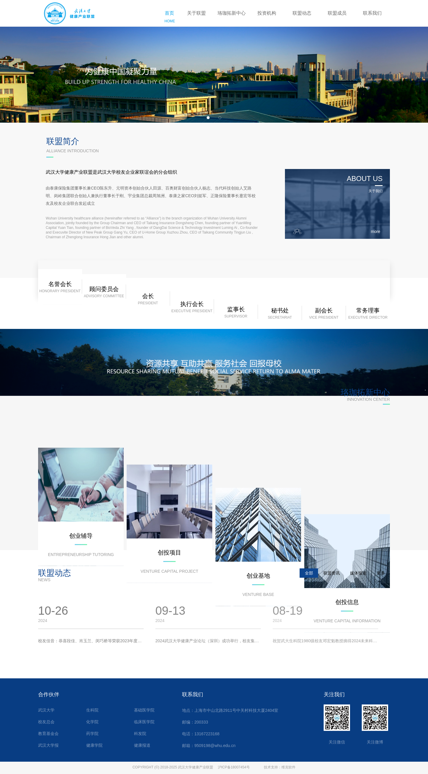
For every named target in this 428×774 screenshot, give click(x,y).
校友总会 (46, 722)
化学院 (92, 722)
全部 (309, 579)
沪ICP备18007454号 (234, 767)
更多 (381, 579)
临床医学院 (144, 722)
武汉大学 (46, 710)
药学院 (92, 733)
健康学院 (94, 745)
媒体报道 (358, 579)
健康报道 (142, 745)
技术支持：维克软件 (279, 767)
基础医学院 (144, 710)
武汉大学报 (48, 745)
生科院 (92, 710)
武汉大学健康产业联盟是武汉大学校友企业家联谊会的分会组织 (111, 180)
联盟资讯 (331, 579)
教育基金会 (48, 733)
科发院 (140, 733)
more (377, 240)
